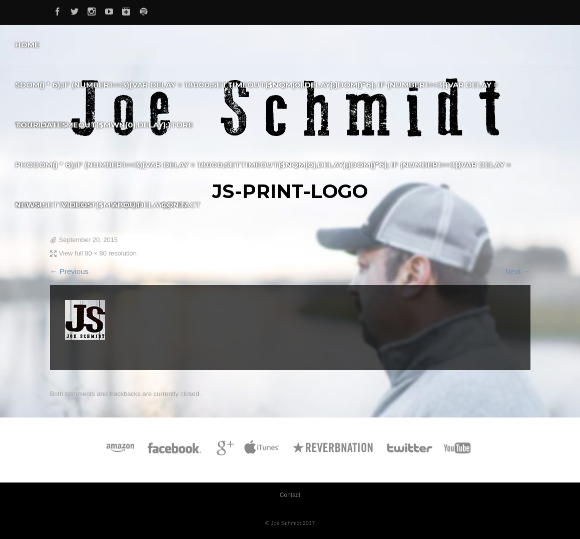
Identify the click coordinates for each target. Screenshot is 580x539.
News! (28, 205)
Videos (77, 205)
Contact (181, 205)
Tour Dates (41, 125)
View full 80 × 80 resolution (98, 253)
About (126, 205)
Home (27, 45)
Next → (517, 271)
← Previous (69, 271)
